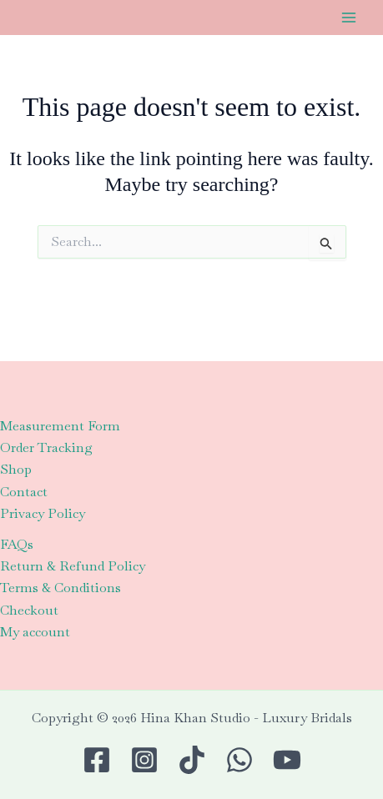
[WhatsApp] (239, 760)
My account (35, 632)
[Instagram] (144, 760)
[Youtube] (287, 760)
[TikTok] (192, 760)
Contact (24, 491)
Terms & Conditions (60, 587)
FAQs (16, 544)
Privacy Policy (42, 513)
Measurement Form (60, 426)
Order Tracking (46, 447)
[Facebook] (97, 760)
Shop (16, 469)
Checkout (29, 610)
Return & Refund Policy (72, 566)
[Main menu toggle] (348, 17)
